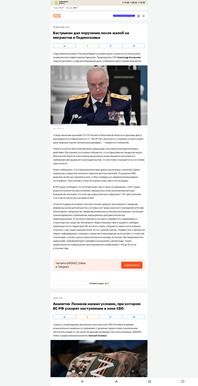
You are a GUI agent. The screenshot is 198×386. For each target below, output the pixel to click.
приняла (106, 204)
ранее (63, 187)
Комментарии (99, 283)
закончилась (114, 169)
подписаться (132, 265)
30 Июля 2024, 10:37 (61, 27)
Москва (69, 8)
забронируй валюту (63, 2)
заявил (64, 335)
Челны (56, 8)
